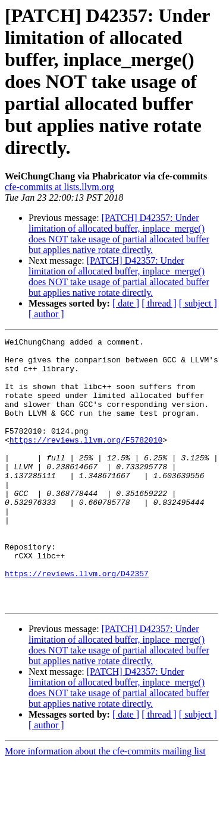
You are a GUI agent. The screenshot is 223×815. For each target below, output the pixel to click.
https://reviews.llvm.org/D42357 (77, 621)
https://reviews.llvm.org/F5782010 (86, 461)
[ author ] (46, 314)
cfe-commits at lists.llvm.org (59, 187)
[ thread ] (159, 303)
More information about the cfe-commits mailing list (105, 805)
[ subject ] (198, 303)
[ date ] (125, 303)
